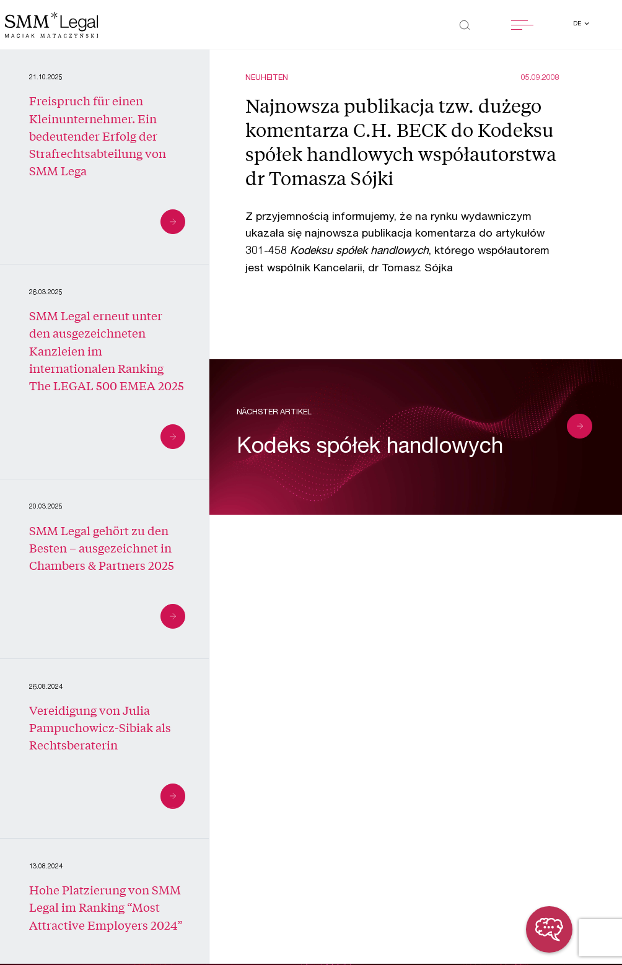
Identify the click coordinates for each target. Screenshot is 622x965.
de (578, 24)
